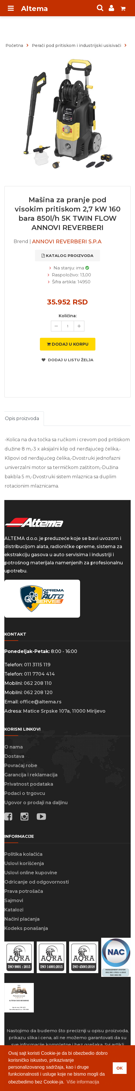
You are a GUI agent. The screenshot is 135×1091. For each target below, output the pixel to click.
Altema (34, 8)
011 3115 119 (37, 664)
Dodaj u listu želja (67, 359)
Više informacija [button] (82, 1081)
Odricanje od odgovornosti (36, 882)
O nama (13, 747)
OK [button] (119, 1068)
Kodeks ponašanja (26, 928)
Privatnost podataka (28, 784)
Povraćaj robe (20, 765)
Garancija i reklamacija (31, 775)
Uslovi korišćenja (24, 863)
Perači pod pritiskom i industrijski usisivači (76, 45)
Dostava (14, 756)
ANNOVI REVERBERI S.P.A (66, 241)
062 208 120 (38, 692)
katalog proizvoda (67, 255)
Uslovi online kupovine (30, 872)
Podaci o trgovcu (24, 793)
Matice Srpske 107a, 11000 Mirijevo (64, 711)
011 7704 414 (39, 674)
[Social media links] (41, 817)
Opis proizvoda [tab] (22, 418)
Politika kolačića (23, 854)
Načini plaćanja (22, 919)
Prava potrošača (23, 891)
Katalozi (13, 910)
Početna (14, 45)
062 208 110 (38, 683)
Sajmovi (13, 900)
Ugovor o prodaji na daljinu (36, 802)
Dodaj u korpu (67, 344)
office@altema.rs (41, 702)
